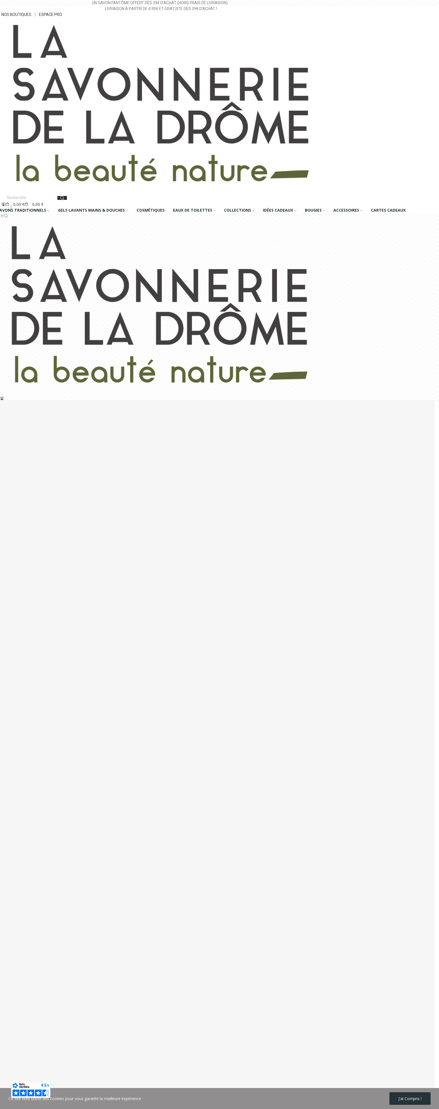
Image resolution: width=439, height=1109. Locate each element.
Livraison (8, 626)
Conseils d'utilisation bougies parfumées (36, 702)
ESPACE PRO (50, 14)
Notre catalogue (15, 683)
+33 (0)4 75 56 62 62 (31, 600)
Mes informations (16, 719)
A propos (8, 655)
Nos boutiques (13, 674)
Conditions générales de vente (27, 645)
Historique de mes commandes (28, 729)
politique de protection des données (77, 1079)
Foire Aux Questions (18, 693)
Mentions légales (15, 636)
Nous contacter (14, 664)
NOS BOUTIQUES (16, 14)
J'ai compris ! (410, 1098)
